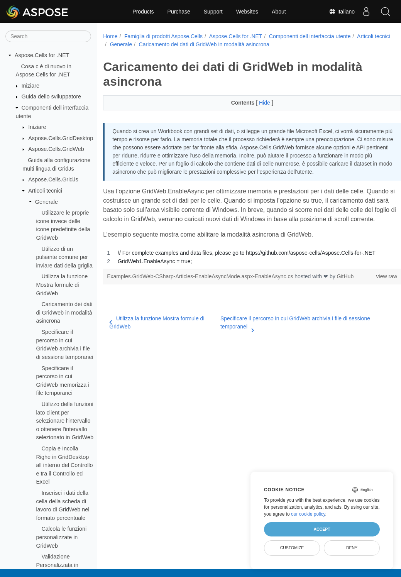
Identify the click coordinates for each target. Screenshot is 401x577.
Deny (351, 547)
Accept (321, 529)
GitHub (345, 294)
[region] (241, 274)
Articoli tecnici (45, 191)
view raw (365, 294)
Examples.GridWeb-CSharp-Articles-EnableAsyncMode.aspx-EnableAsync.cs (200, 294)
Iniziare (30, 86)
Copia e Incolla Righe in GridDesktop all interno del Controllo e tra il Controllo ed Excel (64, 465)
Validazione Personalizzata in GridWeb (57, 564)
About (279, 11)
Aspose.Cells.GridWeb (56, 149)
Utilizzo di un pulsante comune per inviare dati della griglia (64, 257)
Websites (247, 11)
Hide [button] (255, 103)
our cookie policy (308, 514)
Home (110, 36)
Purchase (179, 11)
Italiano (342, 11)
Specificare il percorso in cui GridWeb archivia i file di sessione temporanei (287, 340)
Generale (46, 202)
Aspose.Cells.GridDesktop (60, 138)
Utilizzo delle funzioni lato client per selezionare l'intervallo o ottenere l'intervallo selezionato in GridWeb (64, 420)
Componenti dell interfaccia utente (310, 36)
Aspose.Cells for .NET (42, 55)
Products (143, 11)
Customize (292, 547)
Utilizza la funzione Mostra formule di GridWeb (62, 284)
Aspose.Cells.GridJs (53, 179)
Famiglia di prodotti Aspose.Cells (163, 36)
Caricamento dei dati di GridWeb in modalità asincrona (64, 312)
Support (213, 11)
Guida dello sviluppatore (51, 96)
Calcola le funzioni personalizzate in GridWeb (61, 537)
